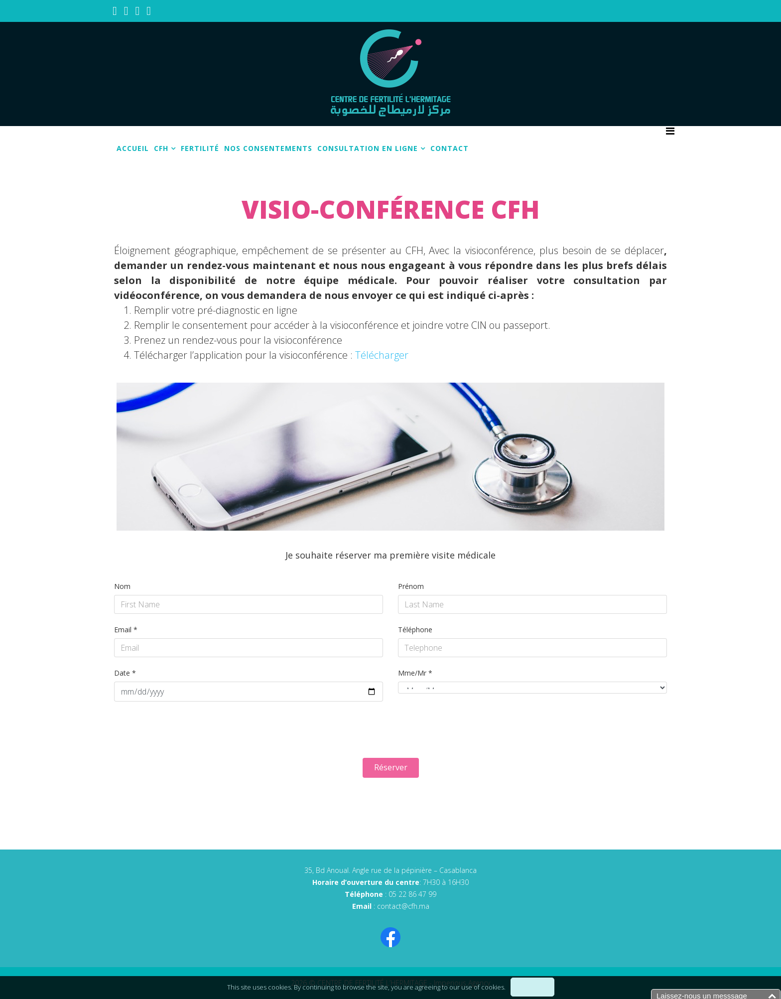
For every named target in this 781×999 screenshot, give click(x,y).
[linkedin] (137, 10)
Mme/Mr (415, 673)
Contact (449, 148)
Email (125, 629)
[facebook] (115, 10)
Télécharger (381, 355)
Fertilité (200, 148)
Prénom (411, 586)
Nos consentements (268, 148)
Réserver (390, 767)
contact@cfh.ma (403, 906)
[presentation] (189, 731)
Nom (122, 586)
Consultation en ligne (367, 148)
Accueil (133, 148)
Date (125, 673)
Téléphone (415, 629)
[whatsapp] (148, 10)
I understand (532, 987)
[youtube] (126, 10)
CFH (161, 148)
